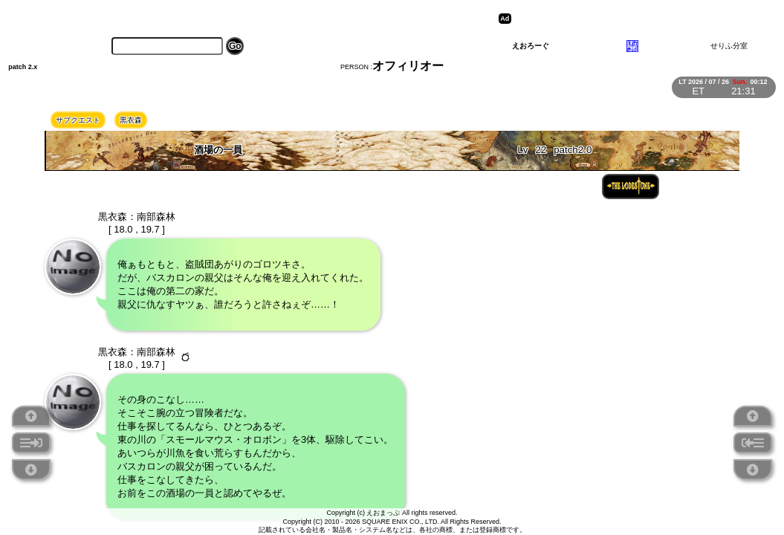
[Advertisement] (630, 18)
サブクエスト (78, 120)
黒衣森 (131, 120)
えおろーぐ (530, 46)
